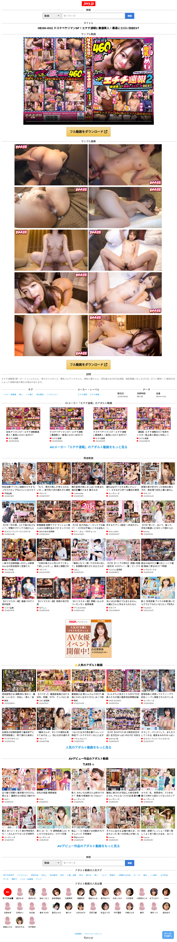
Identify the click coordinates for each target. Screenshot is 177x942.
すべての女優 (7, 893)
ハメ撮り (29, 394)
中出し (44, 875)
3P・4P (137, 875)
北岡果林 (69, 893)
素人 (21, 394)
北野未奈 (8, 908)
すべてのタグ (8, 875)
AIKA (166, 893)
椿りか (69, 908)
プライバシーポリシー (93, 934)
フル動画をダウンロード (88, 132)
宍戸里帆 (117, 908)
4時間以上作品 (124, 875)
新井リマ (154, 908)
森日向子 (166, 908)
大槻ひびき (129, 908)
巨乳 (62, 875)
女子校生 (164, 875)
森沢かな (32, 893)
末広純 (32, 908)
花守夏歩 (32, 922)
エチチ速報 (82, 394)
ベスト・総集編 (9, 394)
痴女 (145, 875)
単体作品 (34, 875)
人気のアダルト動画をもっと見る (88, 747)
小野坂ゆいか (141, 893)
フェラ (104, 875)
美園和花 (81, 893)
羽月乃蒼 (93, 908)
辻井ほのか (80, 908)
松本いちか (117, 893)
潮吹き (14, 879)
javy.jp (89, 3)
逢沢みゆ (20, 893)
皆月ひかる (56, 908)
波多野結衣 (56, 893)
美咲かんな (93, 893)
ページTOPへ (168, 935)
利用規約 (78, 934)
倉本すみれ (44, 908)
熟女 (81, 875)
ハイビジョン (52, 394)
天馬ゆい (20, 908)
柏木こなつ (44, 893)
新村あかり (105, 893)
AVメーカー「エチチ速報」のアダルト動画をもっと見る (88, 447)
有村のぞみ (19, 922)
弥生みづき (105, 908)
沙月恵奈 (130, 893)
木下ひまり (154, 893)
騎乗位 (112, 875)
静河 (142, 908)
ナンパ (39, 879)
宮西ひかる (7, 922)
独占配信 (40, 394)
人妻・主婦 (71, 875)
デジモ (6, 879)
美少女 (88, 875)
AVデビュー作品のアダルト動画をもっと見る (88, 846)
